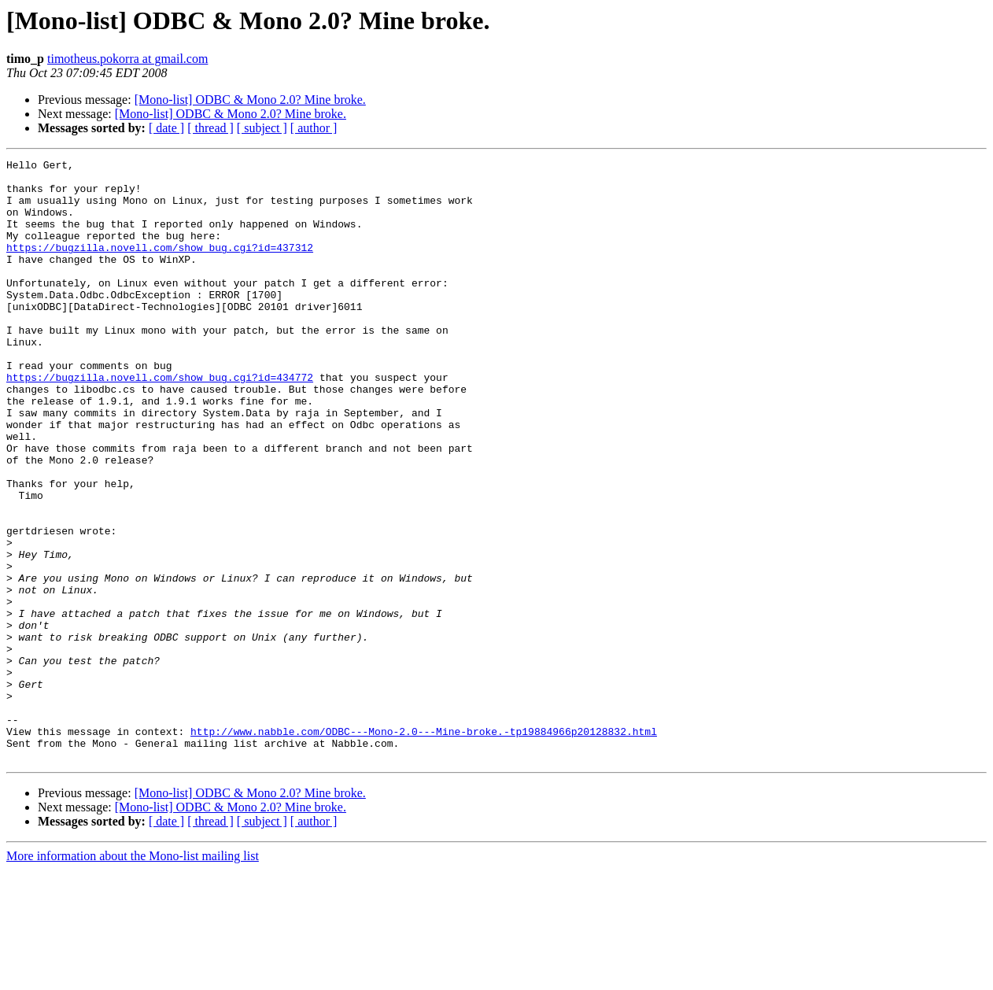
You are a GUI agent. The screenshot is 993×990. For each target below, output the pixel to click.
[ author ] (314, 128)
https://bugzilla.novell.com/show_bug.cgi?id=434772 (159, 422)
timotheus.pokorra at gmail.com (127, 58)
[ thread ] (210, 128)
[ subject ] (262, 128)
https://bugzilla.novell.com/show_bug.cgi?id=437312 (159, 266)
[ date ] (166, 128)
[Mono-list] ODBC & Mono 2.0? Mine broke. (250, 99)
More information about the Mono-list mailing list (132, 976)
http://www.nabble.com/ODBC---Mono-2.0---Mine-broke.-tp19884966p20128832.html (423, 847)
